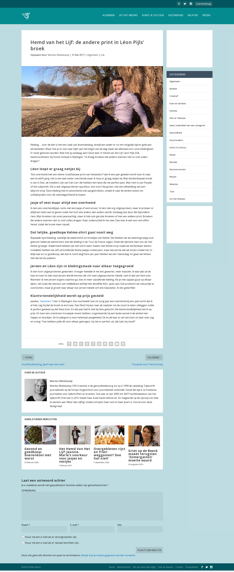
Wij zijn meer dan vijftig (144, 568)
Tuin (172, 193)
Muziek (173, 163)
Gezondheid (175, 17)
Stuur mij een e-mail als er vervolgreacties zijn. (51, 538)
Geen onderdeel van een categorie (187, 126)
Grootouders (176, 141)
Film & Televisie (177, 119)
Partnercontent (178, 170)
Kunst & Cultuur (153, 17)
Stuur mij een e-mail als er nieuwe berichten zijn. (52, 544)
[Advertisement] (190, 50)
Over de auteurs (165, 568)
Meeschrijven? (124, 568)
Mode (172, 156)
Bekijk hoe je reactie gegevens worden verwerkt (108, 556)
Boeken (173, 90)
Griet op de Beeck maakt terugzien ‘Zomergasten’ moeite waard (143, 457)
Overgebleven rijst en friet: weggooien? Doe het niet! (109, 455)
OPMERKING (28, 492)
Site (119, 526)
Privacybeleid (191, 568)
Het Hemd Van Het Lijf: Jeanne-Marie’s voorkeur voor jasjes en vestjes (74, 456)
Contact (179, 568)
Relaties (193, 17)
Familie (173, 112)
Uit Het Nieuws (128, 17)
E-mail (74, 526)
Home (112, 568)
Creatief (174, 97)
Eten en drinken (178, 105)
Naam (25, 526)
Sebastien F (46, 302)
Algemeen (109, 17)
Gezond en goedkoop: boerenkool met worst (37, 455)
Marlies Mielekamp (58, 56)
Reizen (206, 17)
